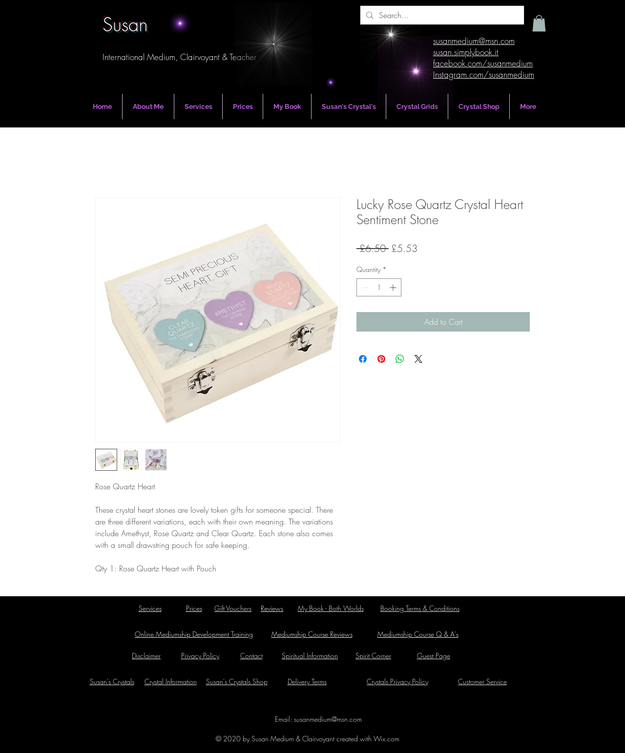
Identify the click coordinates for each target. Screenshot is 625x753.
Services (150, 608)
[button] (539, 23)
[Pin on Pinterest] (381, 359)
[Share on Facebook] (363, 359)
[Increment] (394, 287)
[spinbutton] (379, 287)
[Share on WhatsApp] (400, 359)
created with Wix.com (366, 738)
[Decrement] (364, 287)
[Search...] (441, 15)
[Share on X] (418, 359)
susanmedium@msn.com (328, 719)
